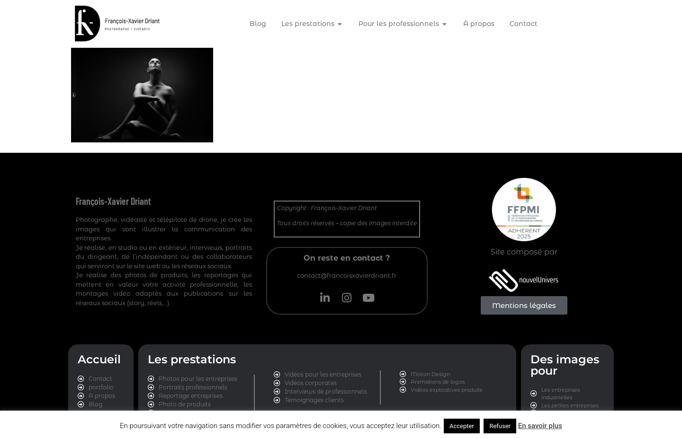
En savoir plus (540, 425)
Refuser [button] (500, 426)
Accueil (99, 359)
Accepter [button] (461, 426)
